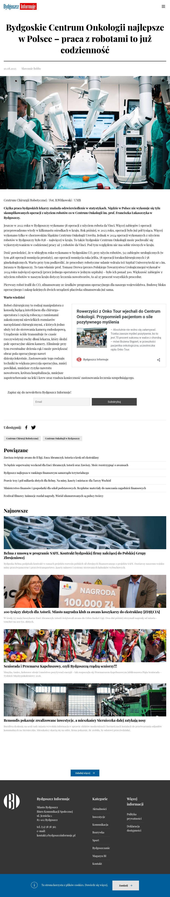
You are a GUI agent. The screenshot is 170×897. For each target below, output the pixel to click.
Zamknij (123, 885)
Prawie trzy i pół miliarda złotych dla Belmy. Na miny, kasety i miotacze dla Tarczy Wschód (57, 480)
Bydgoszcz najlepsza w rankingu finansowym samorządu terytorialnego (46, 473)
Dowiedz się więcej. (96, 885)
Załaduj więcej (82, 773)
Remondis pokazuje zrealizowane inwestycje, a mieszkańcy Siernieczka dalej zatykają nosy (75, 720)
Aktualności (99, 809)
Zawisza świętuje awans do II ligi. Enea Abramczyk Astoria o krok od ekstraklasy (51, 457)
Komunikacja (100, 824)
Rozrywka (98, 832)
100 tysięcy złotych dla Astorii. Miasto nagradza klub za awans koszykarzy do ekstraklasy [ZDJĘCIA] (82, 612)
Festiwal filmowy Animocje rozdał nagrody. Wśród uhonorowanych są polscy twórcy (53, 496)
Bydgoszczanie (101, 848)
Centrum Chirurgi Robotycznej (22, 438)
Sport (95, 840)
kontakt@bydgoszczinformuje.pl (56, 835)
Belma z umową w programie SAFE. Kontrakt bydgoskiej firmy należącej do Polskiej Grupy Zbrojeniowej (75, 555)
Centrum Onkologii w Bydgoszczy (62, 438)
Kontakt (97, 863)
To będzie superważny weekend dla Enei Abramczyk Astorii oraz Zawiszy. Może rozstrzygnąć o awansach (66, 465)
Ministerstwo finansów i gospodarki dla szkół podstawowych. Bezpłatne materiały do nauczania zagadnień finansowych (75, 488)
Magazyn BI (99, 856)
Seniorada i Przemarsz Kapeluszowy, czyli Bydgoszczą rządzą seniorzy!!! (60, 666)
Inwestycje (98, 817)
